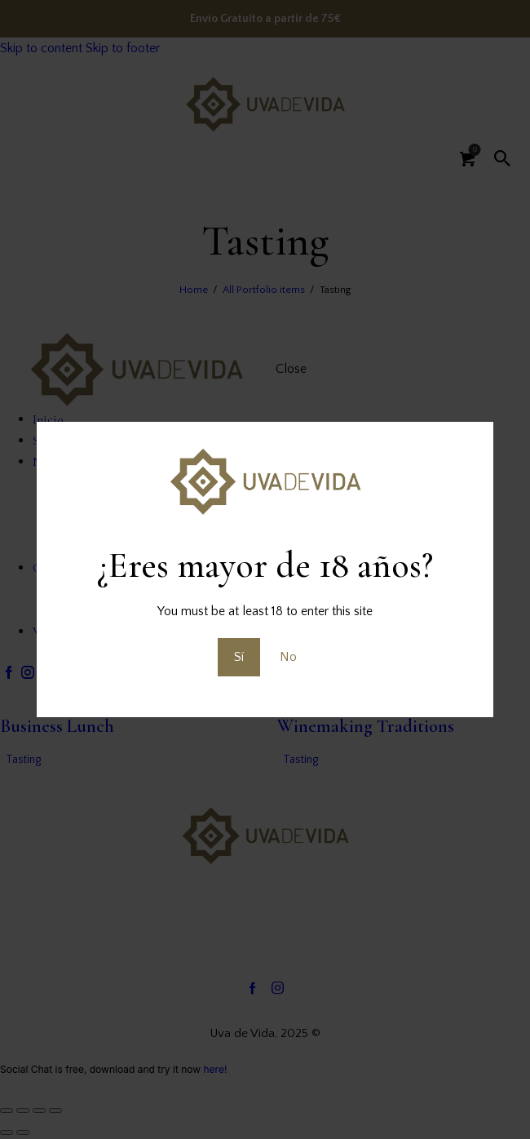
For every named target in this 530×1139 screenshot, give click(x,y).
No (288, 656)
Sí (239, 656)
